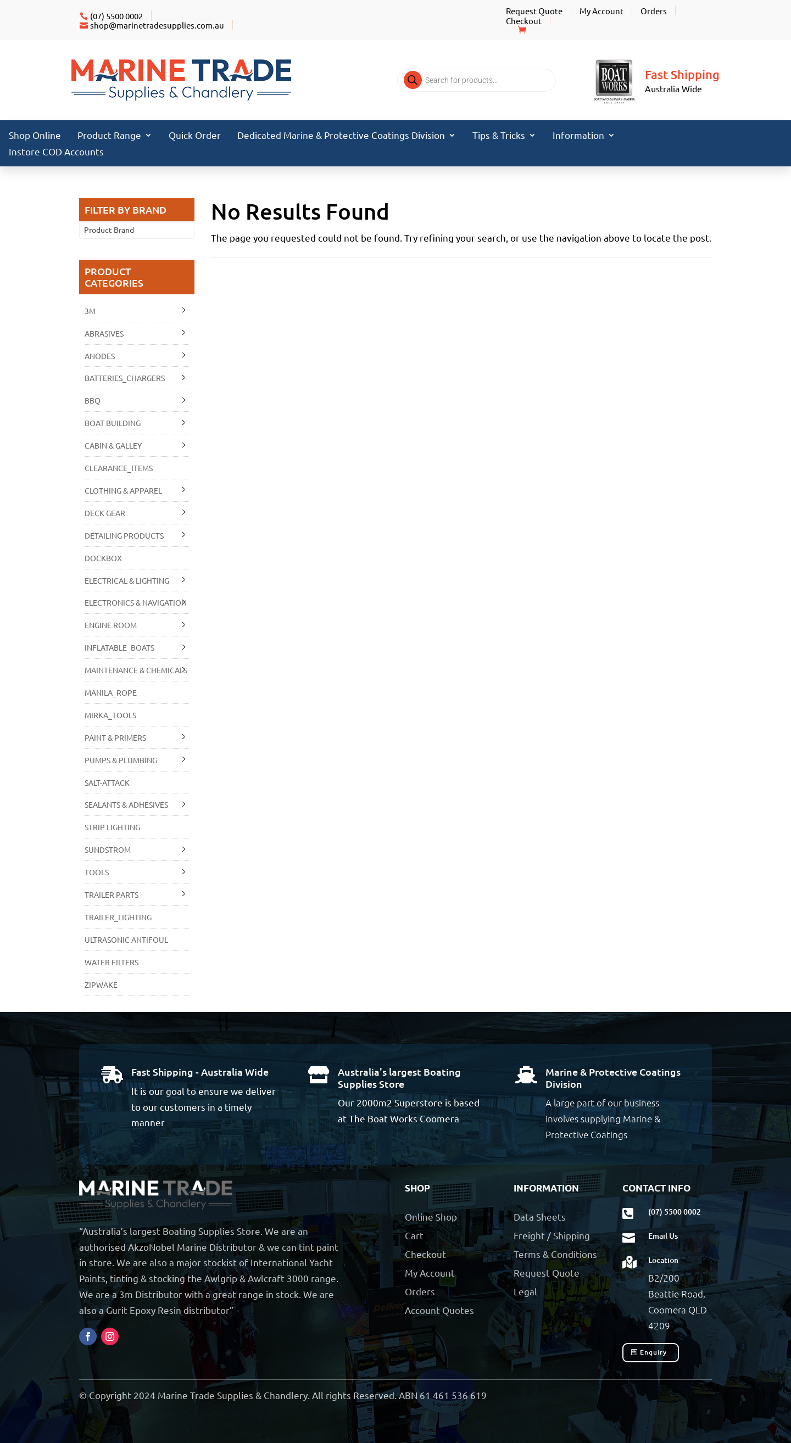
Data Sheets (540, 1216)
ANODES (100, 356)
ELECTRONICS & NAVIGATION (136, 602)
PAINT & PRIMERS (115, 737)
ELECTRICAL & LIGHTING (127, 580)
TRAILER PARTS (111, 894)
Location (663, 1260)
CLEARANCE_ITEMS (119, 468)
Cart (414, 1235)
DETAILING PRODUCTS (124, 535)
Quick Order (195, 136)
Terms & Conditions (555, 1254)
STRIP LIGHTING (112, 827)
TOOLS (97, 872)
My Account (601, 10)
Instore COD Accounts (56, 152)
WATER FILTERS (111, 962)
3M (90, 311)
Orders (653, 10)
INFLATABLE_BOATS (119, 647)
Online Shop (431, 1216)
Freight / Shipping (552, 1235)
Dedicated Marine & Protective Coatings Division (341, 136)
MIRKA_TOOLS (110, 715)
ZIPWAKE (101, 984)
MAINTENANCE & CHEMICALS (136, 670)
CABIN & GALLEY (113, 445)
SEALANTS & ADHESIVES (126, 804)
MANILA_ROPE (111, 692)
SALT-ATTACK (107, 782)
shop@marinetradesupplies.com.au (157, 25)
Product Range (109, 136)
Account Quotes (439, 1310)
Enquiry (653, 1352)
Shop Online (35, 136)
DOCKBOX (103, 558)
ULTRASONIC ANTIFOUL (126, 939)
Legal (525, 1291)
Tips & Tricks (498, 136)
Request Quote (534, 10)
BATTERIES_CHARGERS (125, 378)
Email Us (663, 1236)
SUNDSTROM (108, 849)
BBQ (93, 400)
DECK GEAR (105, 513)
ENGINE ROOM (111, 625)
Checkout (524, 20)
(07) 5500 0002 (116, 15)
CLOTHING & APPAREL (123, 490)
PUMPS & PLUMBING (121, 760)
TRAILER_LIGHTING (118, 917)
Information (578, 136)
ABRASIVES (104, 333)
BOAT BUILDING (113, 423)
